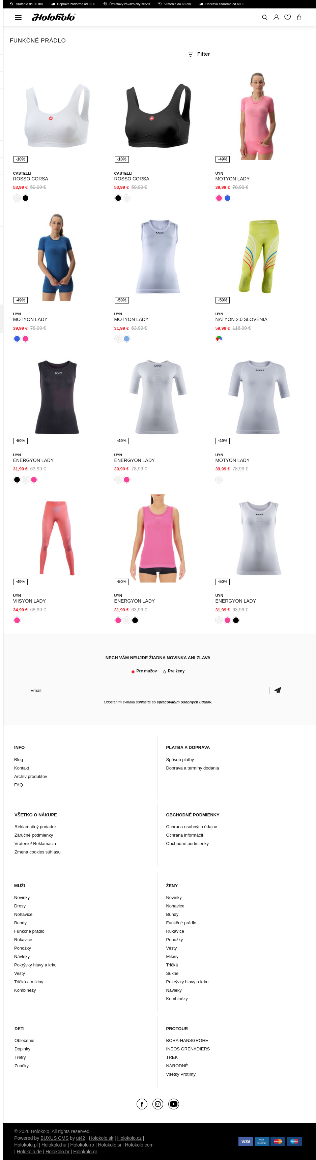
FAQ (18, 784)
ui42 (80, 1138)
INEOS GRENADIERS (188, 1048)
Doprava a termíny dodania (192, 768)
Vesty (19, 973)
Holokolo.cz (129, 1138)
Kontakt (21, 768)
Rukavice (23, 939)
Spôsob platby (180, 759)
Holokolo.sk (101, 1138)
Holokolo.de (29, 1151)
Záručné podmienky (34, 835)
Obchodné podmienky (187, 843)
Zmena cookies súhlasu (38, 851)
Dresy (20, 905)
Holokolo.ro (82, 1145)
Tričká (172, 964)
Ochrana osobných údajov (191, 826)
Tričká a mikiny (28, 981)
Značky (22, 1065)
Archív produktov (30, 776)
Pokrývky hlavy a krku (35, 964)
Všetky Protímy (180, 1074)
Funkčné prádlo (29, 931)
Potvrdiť (277, 690)
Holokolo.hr (57, 1151)
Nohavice (23, 914)
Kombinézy (25, 990)
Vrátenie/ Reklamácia (35, 843)
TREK (172, 1057)
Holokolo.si (109, 1145)
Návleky (22, 956)
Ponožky (22, 948)
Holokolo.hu (53, 1145)
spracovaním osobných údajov (184, 702)
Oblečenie (24, 1040)
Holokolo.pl (25, 1145)
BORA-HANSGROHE (187, 1040)
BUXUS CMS (54, 1138)
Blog (18, 759)
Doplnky (22, 1048)
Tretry (20, 1057)
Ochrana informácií (184, 835)
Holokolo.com (139, 1145)
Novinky (22, 897)
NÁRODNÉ (177, 1065)
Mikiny (172, 956)
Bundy (20, 922)
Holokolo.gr (85, 1151)
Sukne (172, 973)
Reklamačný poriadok (36, 826)
